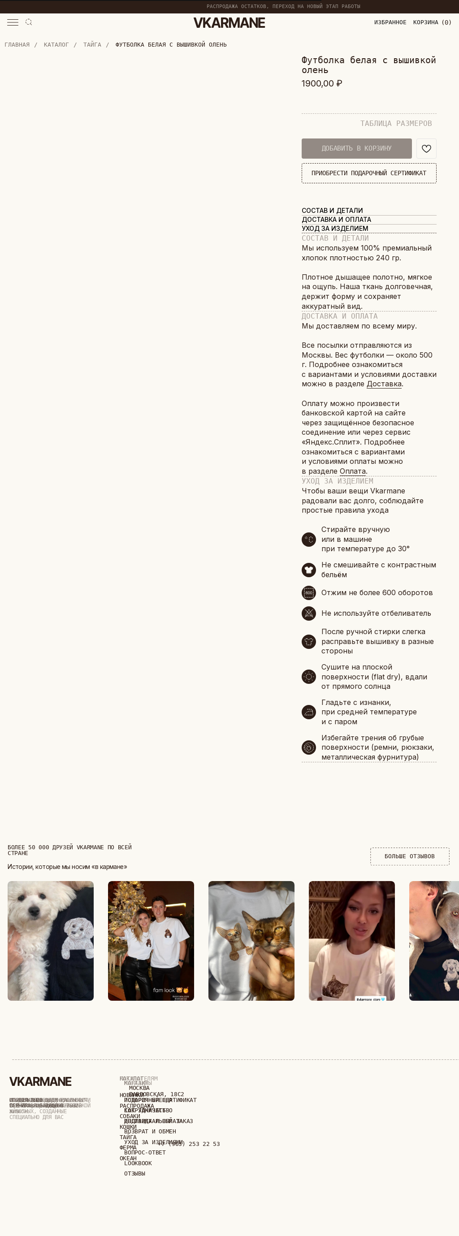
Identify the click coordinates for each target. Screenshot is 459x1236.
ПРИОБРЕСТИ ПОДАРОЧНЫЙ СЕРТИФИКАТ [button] (369, 173)
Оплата (353, 471)
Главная (17, 44)
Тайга (92, 44)
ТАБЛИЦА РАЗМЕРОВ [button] (396, 123)
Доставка (384, 383)
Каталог (56, 44)
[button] (12, 22)
